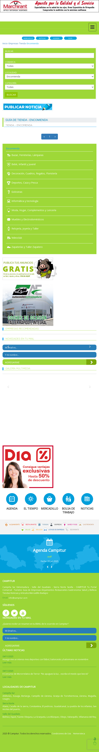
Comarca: (10, 62)
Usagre (6, 698)
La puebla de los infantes (79, 706)
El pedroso (47, 706)
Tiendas (45, 525)
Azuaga (16, 696)
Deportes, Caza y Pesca (22, 182)
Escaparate (74, 530)
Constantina (35, 706)
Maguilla (92, 696)
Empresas (13, 43)
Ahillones (7, 696)
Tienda (22, 43)
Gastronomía (88, 525)
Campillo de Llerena (41, 696)
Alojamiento (14, 525)
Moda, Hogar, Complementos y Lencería (31, 210)
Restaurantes (31, 525)
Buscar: (9, 51)
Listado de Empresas (56, 530)
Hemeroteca (79, 733)
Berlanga (25, 696)
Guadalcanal (60, 706)
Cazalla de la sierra (18, 706)
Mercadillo (28, 38)
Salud (27, 530)
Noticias (42, 38)
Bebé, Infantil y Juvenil (21, 164)
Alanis (5, 706)
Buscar (11, 94)
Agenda (56, 38)
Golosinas (14, 191)
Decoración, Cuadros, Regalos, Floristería (31, 173)
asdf (49, 556)
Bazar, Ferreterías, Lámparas (24, 155)
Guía (70, 38)
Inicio (5, 43)
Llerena (82, 696)
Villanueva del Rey (87, 716)
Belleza (39, 530)
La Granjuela (40, 716)
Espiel (13, 716)
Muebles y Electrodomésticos (25, 219)
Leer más (7, 662)
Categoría (10, 83)
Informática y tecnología (22, 201)
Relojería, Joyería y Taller (22, 228)
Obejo (63, 716)
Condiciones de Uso (61, 733)
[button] (47, 566)
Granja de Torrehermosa (65, 696)
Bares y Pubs (72, 525)
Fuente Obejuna (24, 716)
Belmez (6, 716)
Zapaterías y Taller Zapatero (24, 247)
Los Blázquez (53, 716)
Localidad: (11, 72)
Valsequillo (72, 716)
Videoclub (14, 237)
